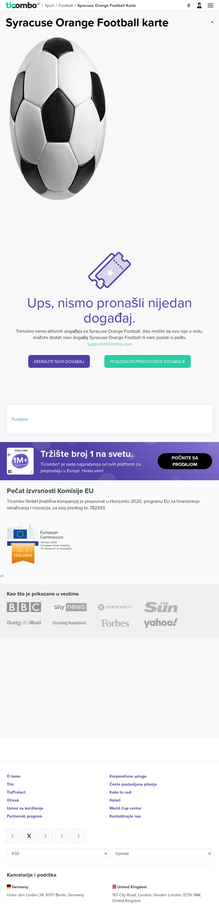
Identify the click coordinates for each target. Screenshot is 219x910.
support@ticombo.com (109, 344)
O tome (14, 776)
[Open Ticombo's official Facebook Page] (21, 472)
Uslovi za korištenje (25, 808)
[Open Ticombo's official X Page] (29, 836)
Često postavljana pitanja (133, 784)
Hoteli (115, 800)
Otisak (13, 800)
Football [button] (66, 5)
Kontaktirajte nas (125, 816)
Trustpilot (19, 419)
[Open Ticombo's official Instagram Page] (45, 836)
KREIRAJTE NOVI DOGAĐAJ (59, 361)
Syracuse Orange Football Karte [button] (106, 5)
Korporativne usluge (128, 776)
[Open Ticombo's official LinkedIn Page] (79, 836)
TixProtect (16, 792)
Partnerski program (24, 816)
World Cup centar (125, 808)
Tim (10, 784)
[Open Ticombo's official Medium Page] (62, 836)
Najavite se (199, 5)
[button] (23, 5)
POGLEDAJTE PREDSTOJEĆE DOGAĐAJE (147, 361)
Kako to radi (121, 792)
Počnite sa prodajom (185, 461)
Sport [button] (49, 5)
